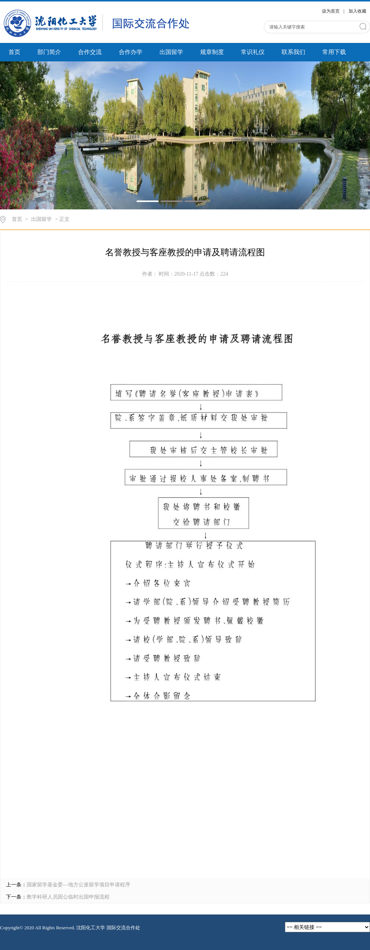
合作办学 (130, 52)
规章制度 (212, 52)
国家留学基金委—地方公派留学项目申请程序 (78, 884)
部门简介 (49, 52)
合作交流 (90, 52)
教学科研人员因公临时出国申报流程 (68, 897)
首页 (14, 52)
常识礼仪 (253, 52)
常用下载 (334, 52)
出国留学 (171, 52)
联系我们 (293, 52)
